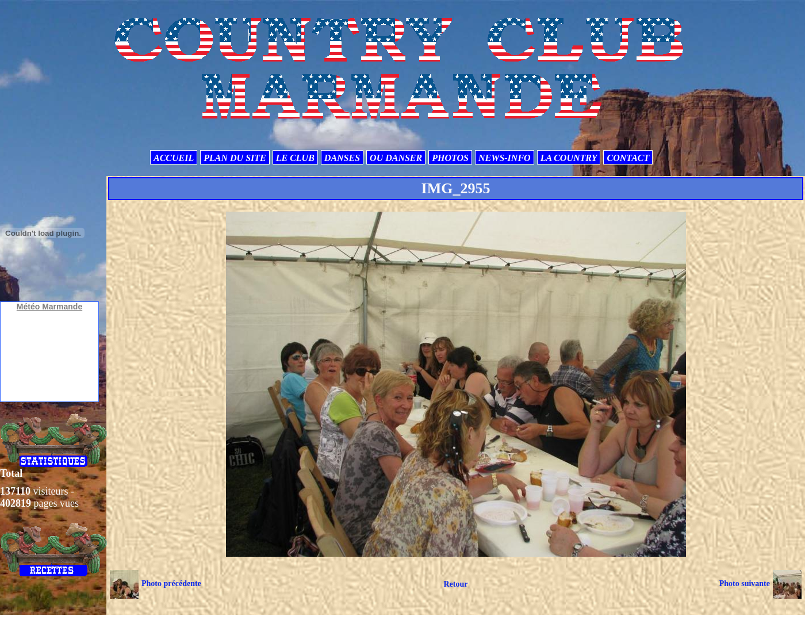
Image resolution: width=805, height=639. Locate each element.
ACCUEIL (174, 158)
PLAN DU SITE (235, 158)
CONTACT (628, 158)
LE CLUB (295, 158)
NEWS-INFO (504, 158)
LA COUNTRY (568, 158)
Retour (455, 584)
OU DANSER (396, 158)
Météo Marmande (49, 306)
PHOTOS (450, 158)
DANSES (342, 158)
